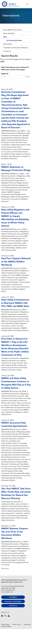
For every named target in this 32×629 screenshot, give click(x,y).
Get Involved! (7, 44)
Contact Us (7, 51)
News (5, 37)
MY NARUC (13, 597)
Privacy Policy (5, 624)
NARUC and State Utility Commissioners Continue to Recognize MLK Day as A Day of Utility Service (16, 383)
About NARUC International (12, 30)
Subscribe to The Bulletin (13, 601)
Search (28, 76)
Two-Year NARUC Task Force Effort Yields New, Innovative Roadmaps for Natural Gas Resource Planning (16, 493)
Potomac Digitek (6, 626)
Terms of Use (16, 624)
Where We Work (9, 33)
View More (5, 569)
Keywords (4, 74)
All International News (14, 40)
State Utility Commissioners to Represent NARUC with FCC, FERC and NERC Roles (15, 303)
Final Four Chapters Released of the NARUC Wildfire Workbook (16, 262)
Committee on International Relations (15, 48)
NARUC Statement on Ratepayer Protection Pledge (16, 168)
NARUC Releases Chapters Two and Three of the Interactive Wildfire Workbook (14, 533)
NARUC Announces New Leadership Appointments (14, 424)
